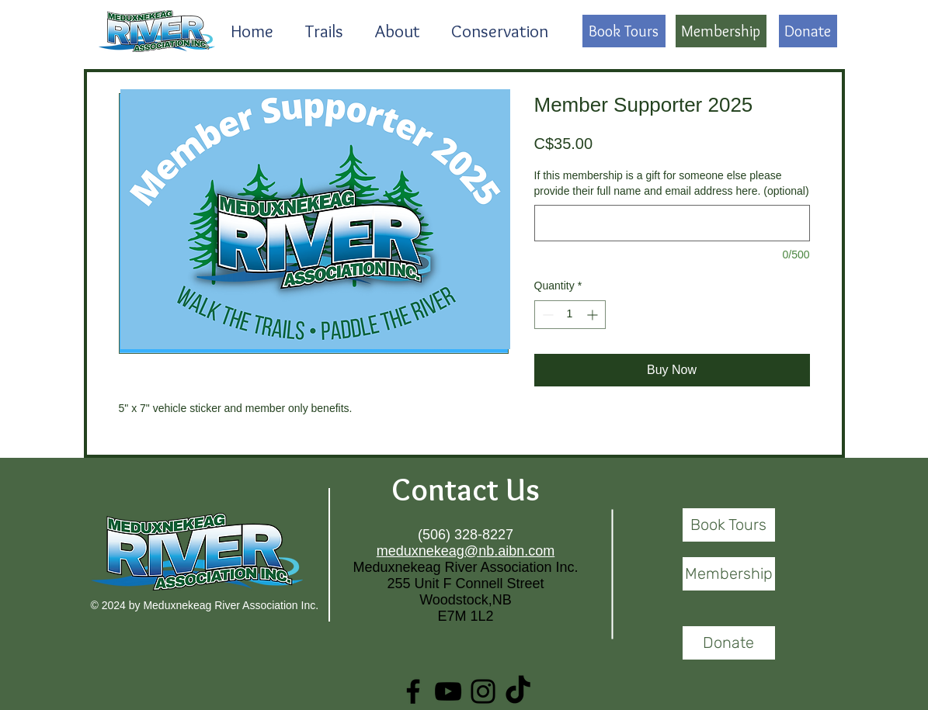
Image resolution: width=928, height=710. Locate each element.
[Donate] (808, 31)
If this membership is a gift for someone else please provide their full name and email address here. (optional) (671, 183)
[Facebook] (413, 691)
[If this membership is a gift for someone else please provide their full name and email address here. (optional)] (672, 223)
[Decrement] (546, 314)
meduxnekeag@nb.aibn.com (465, 551)
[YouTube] (448, 691)
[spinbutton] (570, 314)
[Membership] (721, 31)
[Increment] (593, 314)
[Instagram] (483, 691)
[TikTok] (518, 691)
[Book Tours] (624, 31)
